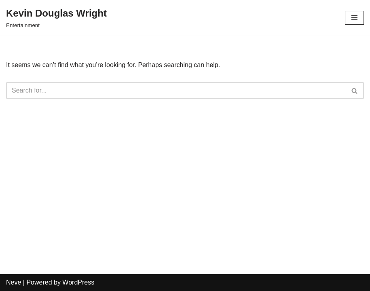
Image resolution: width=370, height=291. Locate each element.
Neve (13, 282)
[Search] (176, 90)
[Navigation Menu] (354, 18)
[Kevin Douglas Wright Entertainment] (56, 18)
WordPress (78, 282)
